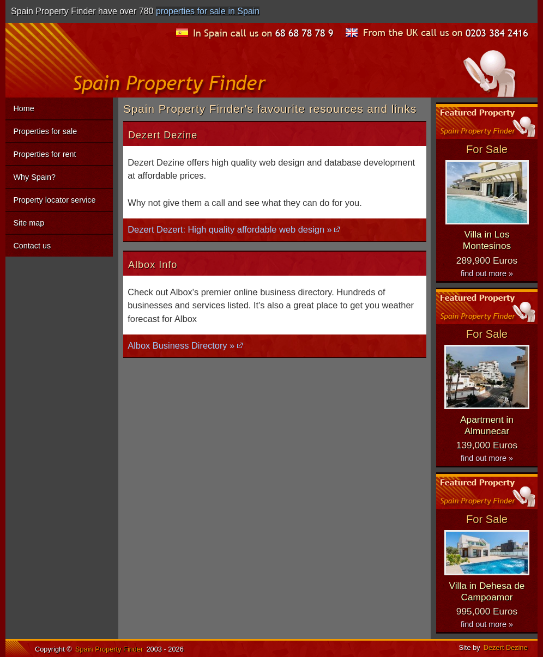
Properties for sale (45, 131)
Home (23, 108)
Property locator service (54, 200)
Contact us (32, 245)
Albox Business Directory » (181, 345)
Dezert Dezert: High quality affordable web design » (230, 229)
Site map (28, 222)
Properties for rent (44, 154)
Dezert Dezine (506, 647)
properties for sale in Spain (208, 11)
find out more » (487, 273)
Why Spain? (34, 177)
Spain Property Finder (109, 649)
